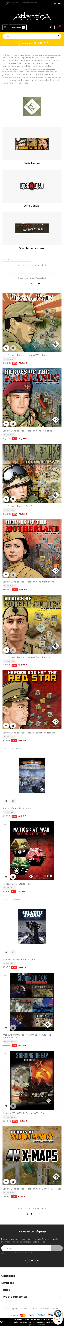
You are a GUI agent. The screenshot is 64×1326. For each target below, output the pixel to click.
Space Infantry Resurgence (17, 808)
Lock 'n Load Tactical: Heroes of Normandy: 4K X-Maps (32, 1188)
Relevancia (17, 259)
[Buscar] (32, 36)
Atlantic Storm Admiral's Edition (19, 959)
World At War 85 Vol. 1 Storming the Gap (24, 1113)
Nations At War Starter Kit (16, 884)
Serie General (32, 205)
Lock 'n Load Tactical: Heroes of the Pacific (26, 355)
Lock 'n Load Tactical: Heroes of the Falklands (27, 430)
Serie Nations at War (32, 248)
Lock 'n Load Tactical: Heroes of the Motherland (28, 581)
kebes (55, 1308)
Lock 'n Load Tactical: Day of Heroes (22, 506)
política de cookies (37, 1324)
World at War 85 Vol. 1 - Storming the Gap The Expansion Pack (27, 1036)
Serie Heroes (32, 163)
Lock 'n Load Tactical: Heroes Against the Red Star (29, 732)
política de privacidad (24, 1252)
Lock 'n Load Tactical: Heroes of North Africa (26, 657)
